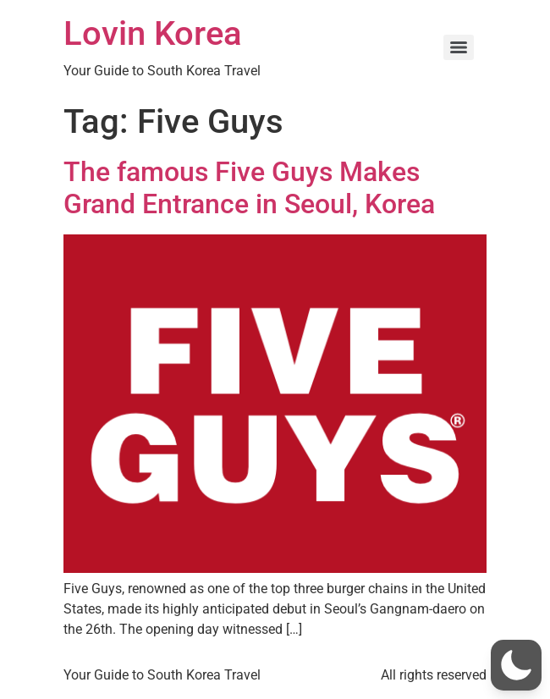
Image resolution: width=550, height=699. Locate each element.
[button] (516, 665)
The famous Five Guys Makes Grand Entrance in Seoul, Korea (249, 188)
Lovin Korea (152, 33)
